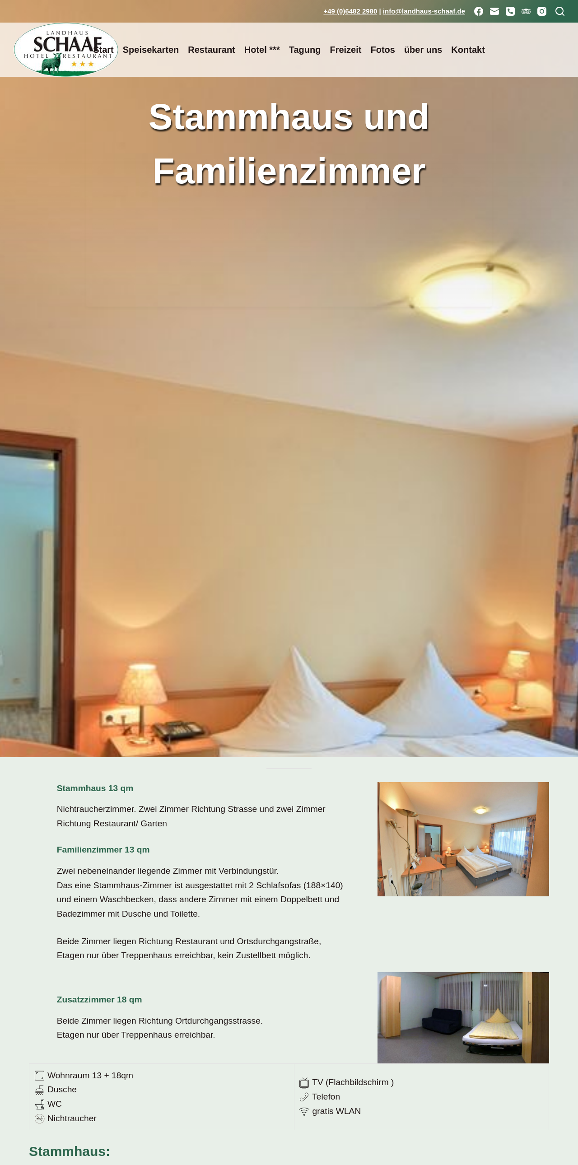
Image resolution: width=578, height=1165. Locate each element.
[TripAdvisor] (526, 11)
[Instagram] (541, 11)
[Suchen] (559, 11)
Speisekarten (151, 50)
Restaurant (211, 50)
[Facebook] (478, 11)
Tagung (305, 50)
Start (103, 50)
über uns (423, 50)
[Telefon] (510, 11)
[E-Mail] (494, 11)
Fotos (382, 50)
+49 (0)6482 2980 (350, 11)
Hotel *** (262, 50)
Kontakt (468, 50)
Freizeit (345, 50)
